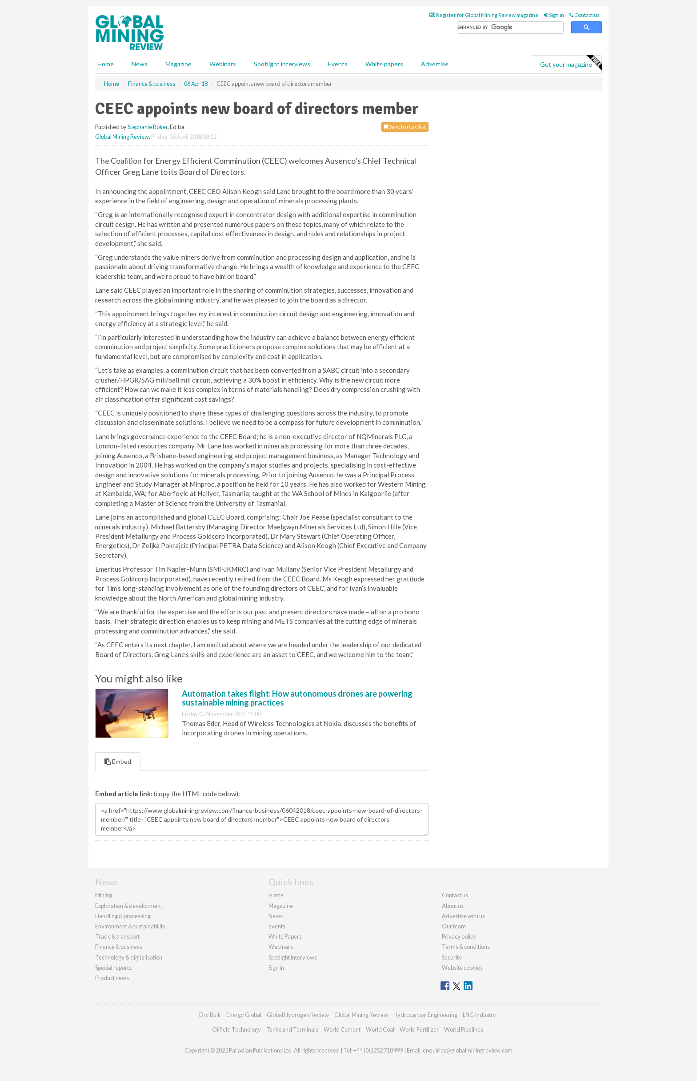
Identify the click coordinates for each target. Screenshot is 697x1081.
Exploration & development (128, 905)
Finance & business (118, 946)
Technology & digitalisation (128, 957)
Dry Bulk (210, 1014)
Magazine (178, 64)
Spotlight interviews (282, 64)
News (275, 916)
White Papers (285, 936)
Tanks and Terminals (292, 1029)
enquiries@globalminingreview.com (468, 1050)
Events (338, 64)
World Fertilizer (419, 1029)
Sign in (554, 15)
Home (105, 64)
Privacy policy (459, 936)
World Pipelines (463, 1029)
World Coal (380, 1029)
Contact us (584, 15)
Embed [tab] (117, 761)
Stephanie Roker (148, 126)
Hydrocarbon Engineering (425, 1014)
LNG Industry (479, 1014)
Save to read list (405, 126)
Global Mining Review (122, 136)
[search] (510, 27)
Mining (103, 895)
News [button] (140, 64)
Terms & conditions (466, 946)
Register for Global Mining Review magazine (483, 15)
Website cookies (462, 967)
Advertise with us (463, 916)
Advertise (435, 64)
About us (453, 905)
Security (452, 957)
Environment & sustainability (130, 926)
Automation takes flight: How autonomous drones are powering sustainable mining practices (297, 698)
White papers (384, 64)
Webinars (222, 64)
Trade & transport (117, 936)
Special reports (113, 967)
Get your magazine (570, 63)
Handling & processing (123, 916)
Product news (112, 977)
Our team (454, 926)
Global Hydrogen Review (298, 1014)
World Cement (342, 1029)
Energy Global (243, 1014)
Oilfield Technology (236, 1029)
